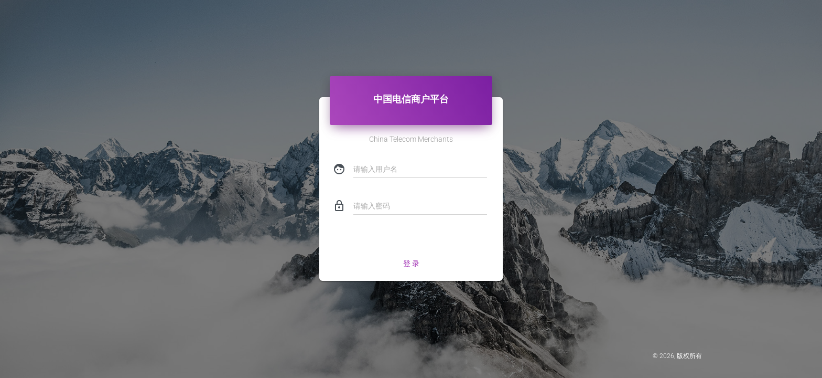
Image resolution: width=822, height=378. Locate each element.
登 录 (411, 263)
